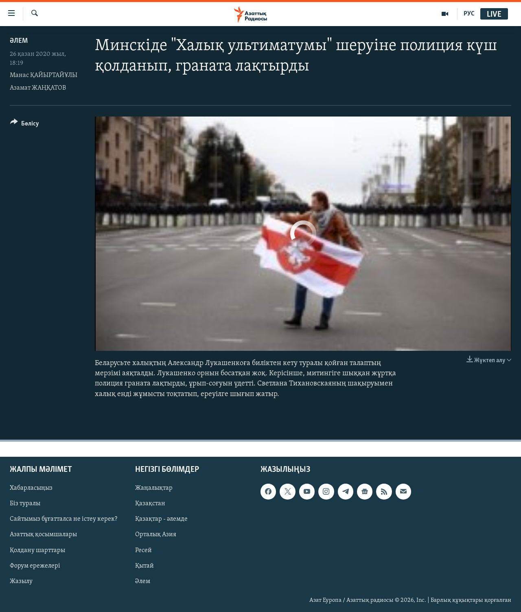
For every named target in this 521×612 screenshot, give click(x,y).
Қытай (144, 565)
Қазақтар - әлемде (161, 519)
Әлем (142, 581)
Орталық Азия (155, 534)
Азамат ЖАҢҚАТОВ (38, 88)
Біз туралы (25, 503)
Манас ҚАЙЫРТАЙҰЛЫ (43, 75)
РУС (469, 14)
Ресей (143, 550)
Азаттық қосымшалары (43, 534)
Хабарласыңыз (31, 488)
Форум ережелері (35, 565)
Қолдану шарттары (37, 550)
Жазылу (21, 581)
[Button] (24, 125)
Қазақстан (150, 503)
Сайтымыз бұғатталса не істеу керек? (63, 519)
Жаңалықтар (154, 488)
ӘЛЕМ (19, 41)
